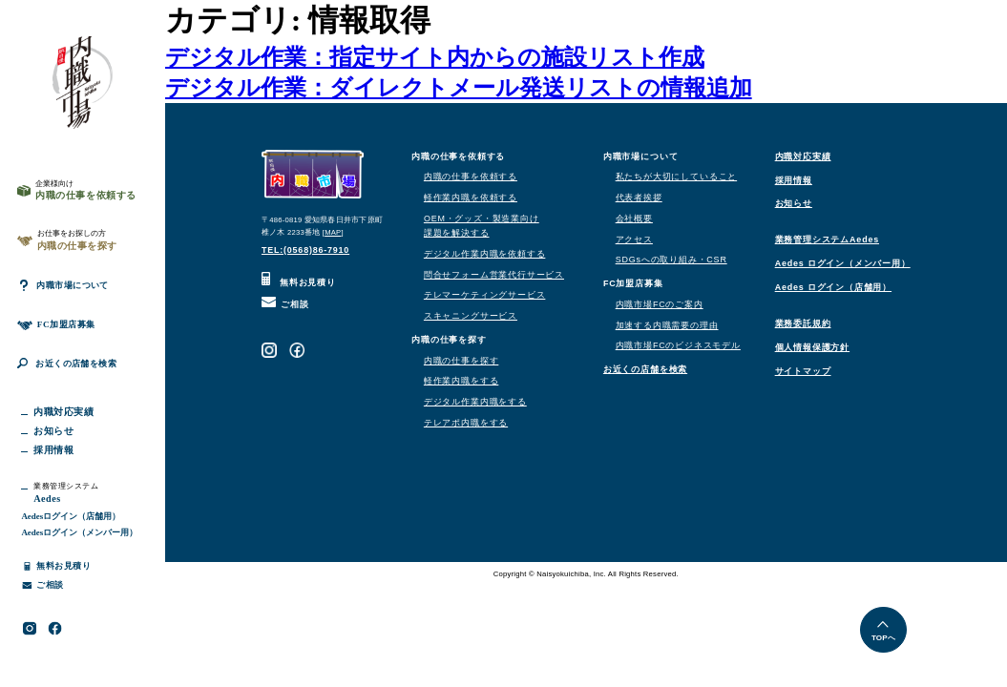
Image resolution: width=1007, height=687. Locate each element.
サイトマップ (803, 371)
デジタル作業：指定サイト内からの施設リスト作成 (434, 57)
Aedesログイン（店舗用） (70, 534)
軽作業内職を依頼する (470, 197)
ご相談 (285, 304)
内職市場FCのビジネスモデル (678, 345)
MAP (333, 232)
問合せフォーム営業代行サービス (494, 275)
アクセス (634, 239)
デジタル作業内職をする (475, 401)
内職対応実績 (803, 156)
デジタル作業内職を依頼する (484, 254)
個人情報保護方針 (812, 347)
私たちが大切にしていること (676, 176)
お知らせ (793, 203)
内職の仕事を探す (461, 360)
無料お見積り (299, 282)
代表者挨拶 (639, 197)
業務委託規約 (803, 323)
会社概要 (634, 218)
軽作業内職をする (461, 380)
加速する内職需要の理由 (667, 325)
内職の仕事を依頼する (470, 176)
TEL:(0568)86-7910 (305, 250)
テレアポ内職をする (466, 422)
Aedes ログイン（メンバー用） (843, 263)
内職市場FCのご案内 (659, 304)
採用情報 (793, 180)
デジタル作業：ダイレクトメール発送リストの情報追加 (458, 87)
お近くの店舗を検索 (73, 379)
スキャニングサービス (470, 316)
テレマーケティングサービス (484, 295)
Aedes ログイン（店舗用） (833, 287)
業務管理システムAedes (827, 239)
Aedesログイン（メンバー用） (79, 549)
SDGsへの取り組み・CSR (671, 259)
